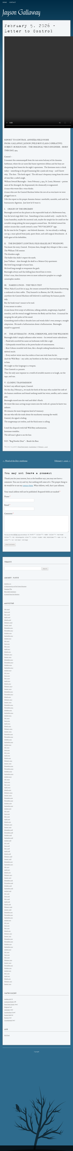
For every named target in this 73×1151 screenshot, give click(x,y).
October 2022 (8, 711)
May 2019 (7, 817)
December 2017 (8, 862)
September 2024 (8, 668)
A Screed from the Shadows (11, 595)
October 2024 (8, 665)
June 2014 (7, 955)
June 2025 (7, 644)
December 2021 (8, 735)
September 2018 (8, 838)
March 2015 (7, 931)
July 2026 (7, 610)
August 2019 (7, 809)
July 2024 (7, 673)
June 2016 (7, 897)
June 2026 (7, 612)
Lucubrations (32, 447)
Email (7, 505)
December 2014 (8, 939)
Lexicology (7, 1010)
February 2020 (8, 793)
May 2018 (7, 849)
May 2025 (7, 647)
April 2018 (7, 851)
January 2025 (7, 657)
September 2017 (8, 865)
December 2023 (8, 692)
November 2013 (8, 966)
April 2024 (7, 681)
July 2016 (6, 894)
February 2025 (8, 655)
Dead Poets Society (23, 447)
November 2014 (8, 942)
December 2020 (8, 766)
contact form (28, 486)
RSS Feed (7, 1036)
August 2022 (7, 716)
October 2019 (8, 804)
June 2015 (7, 926)
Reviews (6, 1018)
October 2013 (8, 968)
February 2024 (8, 687)
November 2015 (8, 915)
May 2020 (7, 785)
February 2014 (8, 960)
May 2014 (7, 958)
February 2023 (8, 700)
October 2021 (8, 740)
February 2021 (8, 761)
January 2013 (7, 984)
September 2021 (8, 742)
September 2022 (8, 713)
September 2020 (8, 774)
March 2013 (7, 979)
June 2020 (7, 782)
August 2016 (7, 891)
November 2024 (8, 663)
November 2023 (8, 695)
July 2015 (6, 923)
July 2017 (6, 867)
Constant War (8, 589)
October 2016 (8, 886)
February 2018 (8, 857)
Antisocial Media (9, 1002)
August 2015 (7, 921)
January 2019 (7, 828)
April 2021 (7, 756)
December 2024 (8, 660)
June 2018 (7, 846)
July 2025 (6, 641)
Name (7, 497)
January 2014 (7, 963)
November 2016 (8, 883)
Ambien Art (7, 999)
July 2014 (6, 952)
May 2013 (7, 974)
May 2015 (7, 929)
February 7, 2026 (62, 461)
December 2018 (8, 830)
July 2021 (6, 748)
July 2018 (6, 844)
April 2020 (7, 788)
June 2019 (7, 814)
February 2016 (8, 907)
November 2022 (8, 708)
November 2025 (8, 631)
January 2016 (7, 910)
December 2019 (8, 798)
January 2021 (7, 764)
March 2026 (7, 620)
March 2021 (7, 758)
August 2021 (7, 745)
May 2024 (7, 679)
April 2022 (7, 724)
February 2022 (8, 729)
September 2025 (8, 636)
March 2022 (7, 727)
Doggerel (6, 1007)
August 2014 (7, 950)
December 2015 (8, 913)
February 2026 (8, 623)
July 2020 (7, 780)
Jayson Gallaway (21, 12)
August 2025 (7, 639)
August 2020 (8, 777)
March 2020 (7, 790)
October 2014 (8, 945)
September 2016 (8, 889)
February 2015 (8, 934)
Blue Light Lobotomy (10, 592)
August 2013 (7, 971)
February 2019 (8, 825)
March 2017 (7, 873)
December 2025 (8, 628)
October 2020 (8, 772)
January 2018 (7, 859)
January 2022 (8, 732)
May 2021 (7, 753)
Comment (9, 514)
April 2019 (7, 820)
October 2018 (8, 836)
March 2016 (7, 905)
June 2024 (7, 676)
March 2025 (7, 652)
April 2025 (7, 649)
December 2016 (8, 881)
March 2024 (7, 684)
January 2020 (8, 796)
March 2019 (7, 822)
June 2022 (7, 721)
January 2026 (8, 626)
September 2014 (8, 947)
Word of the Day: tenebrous (15, 461)
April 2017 (7, 870)
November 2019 (8, 801)
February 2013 (8, 982)
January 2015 (7, 937)
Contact (12, 2)
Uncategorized (8, 1021)
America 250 (7, 584)
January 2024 (8, 689)
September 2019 (8, 806)
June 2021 (7, 750)
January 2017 (7, 878)
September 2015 (8, 918)
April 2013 (7, 976)
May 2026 (7, 615)
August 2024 (7, 671)
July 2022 (7, 719)
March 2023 (7, 697)
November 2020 (8, 769)
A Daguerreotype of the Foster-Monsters (15, 587)
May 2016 (7, 899)
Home (5, 2)
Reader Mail (7, 1015)
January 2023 (7, 703)
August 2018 (7, 841)
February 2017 (8, 875)
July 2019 (6, 812)
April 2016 (7, 902)
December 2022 (8, 705)
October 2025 (8, 633)
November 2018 (8, 833)
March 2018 (7, 854)
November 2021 (8, 737)
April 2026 (7, 618)
